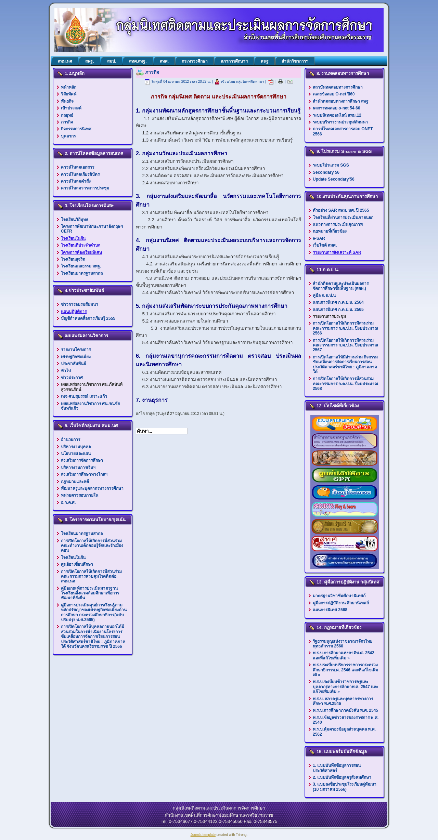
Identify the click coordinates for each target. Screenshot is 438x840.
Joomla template (203, 835)
